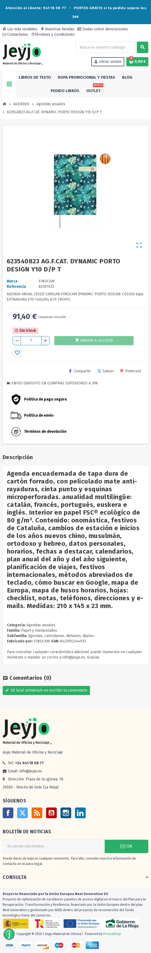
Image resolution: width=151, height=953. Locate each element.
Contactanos (15, 34)
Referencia (16, 286)
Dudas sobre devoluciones (102, 29)
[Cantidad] (31, 340)
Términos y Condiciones (53, 34)
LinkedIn (80, 812)
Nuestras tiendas (57, 29)
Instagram (66, 812)
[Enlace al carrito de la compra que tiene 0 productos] (137, 61)
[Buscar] (112, 47)
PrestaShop (112, 934)
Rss (37, 812)
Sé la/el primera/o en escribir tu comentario (46, 690)
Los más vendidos (20, 29)
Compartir (80, 371)
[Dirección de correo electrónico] (54, 846)
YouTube (51, 812)
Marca (12, 281)
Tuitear (105, 371)
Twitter (22, 812)
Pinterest (130, 371)
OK (126, 846)
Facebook (8, 812)
